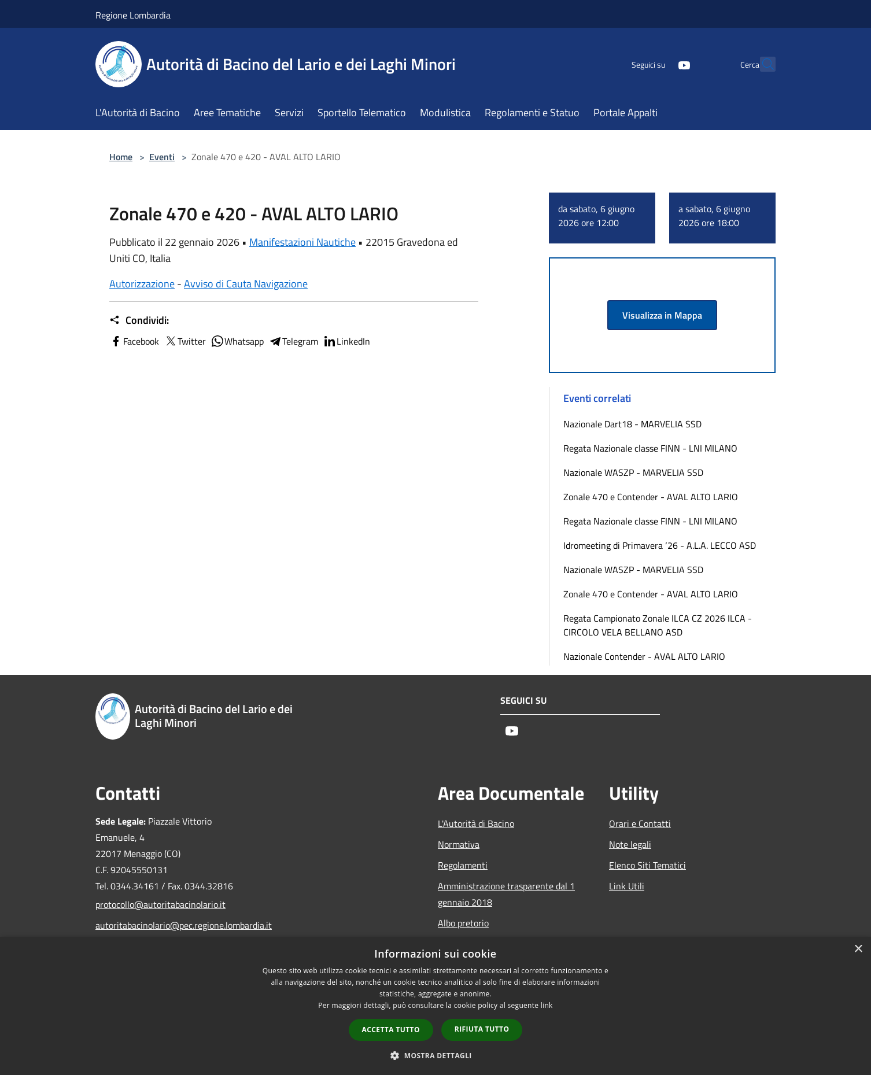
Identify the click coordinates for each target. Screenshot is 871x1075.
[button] (435, 1055)
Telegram (293, 341)
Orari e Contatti (640, 823)
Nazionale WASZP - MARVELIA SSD (633, 472)
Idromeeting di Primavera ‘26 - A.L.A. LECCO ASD (659, 545)
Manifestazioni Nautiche (302, 242)
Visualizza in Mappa (662, 315)
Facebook (134, 341)
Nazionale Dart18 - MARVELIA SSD (632, 424)
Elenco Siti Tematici (647, 865)
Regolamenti (463, 865)
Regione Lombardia (133, 15)
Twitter (185, 341)
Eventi (162, 157)
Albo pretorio (463, 923)
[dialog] (435, 1006)
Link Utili (626, 886)
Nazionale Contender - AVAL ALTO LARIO (644, 656)
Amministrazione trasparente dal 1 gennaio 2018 (506, 894)
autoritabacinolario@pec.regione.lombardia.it (174, 925)
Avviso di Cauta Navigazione (246, 283)
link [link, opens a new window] (547, 1005)
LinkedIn (346, 341)
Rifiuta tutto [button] (482, 1029)
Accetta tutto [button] (391, 1030)
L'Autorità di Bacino (476, 823)
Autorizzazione (142, 283)
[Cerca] (762, 64)
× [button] (858, 949)
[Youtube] (658, 64)
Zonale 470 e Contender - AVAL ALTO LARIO (650, 497)
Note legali (630, 844)
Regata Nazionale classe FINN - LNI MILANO (650, 448)
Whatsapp (237, 341)
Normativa (458, 844)
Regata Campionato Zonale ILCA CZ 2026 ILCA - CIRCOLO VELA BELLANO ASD (657, 625)
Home (120, 157)
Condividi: (139, 320)
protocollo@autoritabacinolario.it (160, 904)
